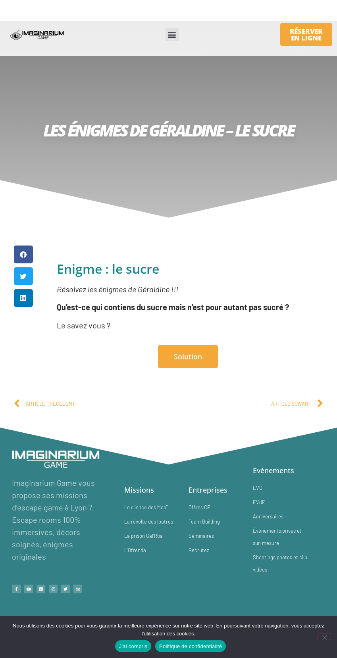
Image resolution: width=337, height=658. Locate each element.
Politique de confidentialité (190, 646)
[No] (324, 636)
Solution (188, 356)
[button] (172, 34)
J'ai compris (133, 646)
